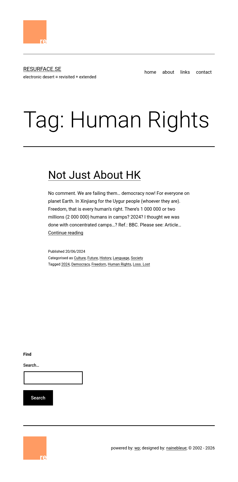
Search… (31, 365)
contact (204, 72)
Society (137, 258)
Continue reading (65, 233)
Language (121, 258)
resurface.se (42, 69)
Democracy (80, 264)
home (150, 72)
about (168, 72)
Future (92, 258)
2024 (65, 264)
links (185, 72)
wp (137, 447)
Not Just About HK (94, 175)
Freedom (98, 264)
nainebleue (176, 447)
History (105, 258)
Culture (80, 258)
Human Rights (119, 264)
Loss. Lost (141, 264)
